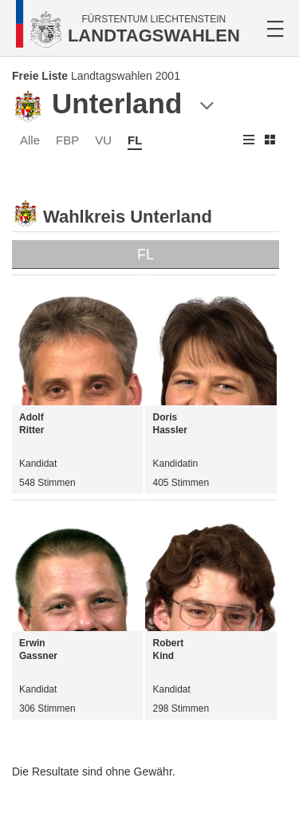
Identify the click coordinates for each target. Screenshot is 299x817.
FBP (67, 140)
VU (103, 140)
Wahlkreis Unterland (127, 217)
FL (135, 140)
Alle (30, 140)
